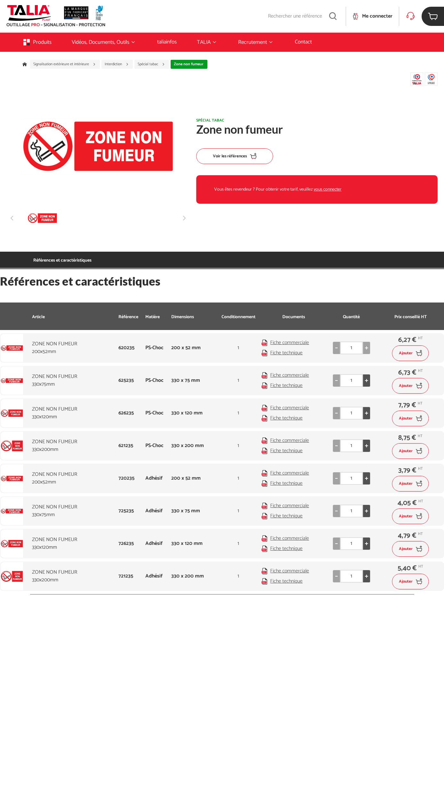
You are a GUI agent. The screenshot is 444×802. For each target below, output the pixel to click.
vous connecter (328, 189)
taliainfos (167, 41)
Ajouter (410, 353)
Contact (303, 41)
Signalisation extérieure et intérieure (64, 64)
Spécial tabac (151, 64)
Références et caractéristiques (62, 260)
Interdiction (117, 64)
